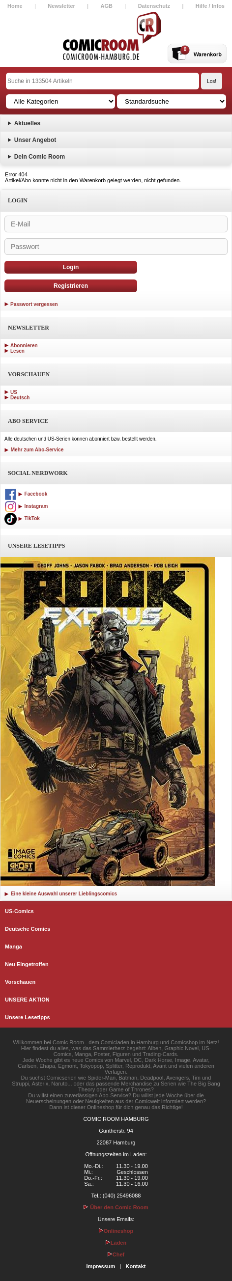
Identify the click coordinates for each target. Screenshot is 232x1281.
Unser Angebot (35, 140)
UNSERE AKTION (27, 1000)
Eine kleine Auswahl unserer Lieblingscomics (60, 893)
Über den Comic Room (116, 1207)
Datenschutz (154, 6)
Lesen (17, 351)
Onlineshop (116, 1231)
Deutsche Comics (27, 929)
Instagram (26, 506)
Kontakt (135, 1266)
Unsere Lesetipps (27, 1017)
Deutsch (19, 397)
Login (71, 267)
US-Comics (19, 911)
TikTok (22, 518)
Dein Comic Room (39, 156)
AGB (107, 6)
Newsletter (61, 6)
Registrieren (71, 285)
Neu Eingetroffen (27, 964)
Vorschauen (20, 982)
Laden (116, 1243)
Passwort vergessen (34, 304)
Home (15, 6)
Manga (13, 946)
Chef (116, 1254)
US (13, 392)
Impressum (101, 1266)
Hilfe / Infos (210, 6)
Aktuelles (27, 123)
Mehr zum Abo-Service (33, 449)
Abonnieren (24, 345)
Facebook (25, 494)
